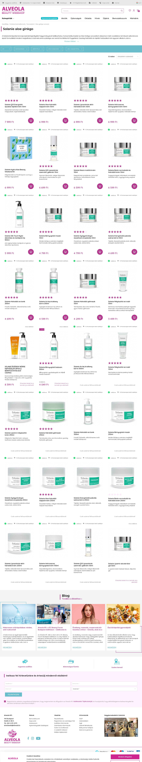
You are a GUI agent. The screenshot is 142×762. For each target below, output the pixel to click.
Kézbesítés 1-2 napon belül (30, 3)
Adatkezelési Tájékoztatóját (82, 701)
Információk (83, 715)
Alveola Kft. (8, 715)
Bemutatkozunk (34, 719)
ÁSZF (81, 719)
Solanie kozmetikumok (17, 24)
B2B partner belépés (86, 728)
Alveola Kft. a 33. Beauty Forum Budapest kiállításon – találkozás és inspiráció (52, 630)
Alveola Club (48, 3)
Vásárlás (57, 715)
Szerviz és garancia (85, 730)
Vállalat (93, 3)
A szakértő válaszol (60, 730)
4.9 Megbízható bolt (78, 3)
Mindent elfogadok (125, 747)
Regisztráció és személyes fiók (64, 721)
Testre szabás (125, 753)
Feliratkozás (13, 695)
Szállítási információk (61, 723)
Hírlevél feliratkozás (85, 725)
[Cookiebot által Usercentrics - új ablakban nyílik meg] (13, 758)
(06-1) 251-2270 (12, 723)
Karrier (115, 3)
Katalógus (62, 3)
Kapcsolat (104, 3)
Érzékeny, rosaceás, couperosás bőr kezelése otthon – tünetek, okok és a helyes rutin (87, 630)
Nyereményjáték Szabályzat (38, 725)
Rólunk (31, 715)
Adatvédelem (83, 721)
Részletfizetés (58, 719)
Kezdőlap (5, 24)
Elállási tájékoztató (60, 732)
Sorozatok (30, 24)
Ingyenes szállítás (9, 3)
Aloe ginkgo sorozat (42, 24)
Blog (66, 596)
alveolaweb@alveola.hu (12, 725)
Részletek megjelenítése (35, 758)
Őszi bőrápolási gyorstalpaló (119, 628)
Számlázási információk (62, 725)
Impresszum (33, 723)
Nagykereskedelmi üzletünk (114, 715)
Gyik (80, 723)
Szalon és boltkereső (61, 728)
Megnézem (7, 647)
